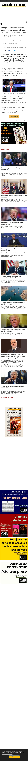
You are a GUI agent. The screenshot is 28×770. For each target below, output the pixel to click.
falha (5, 120)
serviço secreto (17, 120)
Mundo (5, 43)
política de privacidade (7, 754)
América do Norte (13, 43)
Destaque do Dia (17, 41)
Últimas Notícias (7, 41)
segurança (10, 120)
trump (23, 120)
